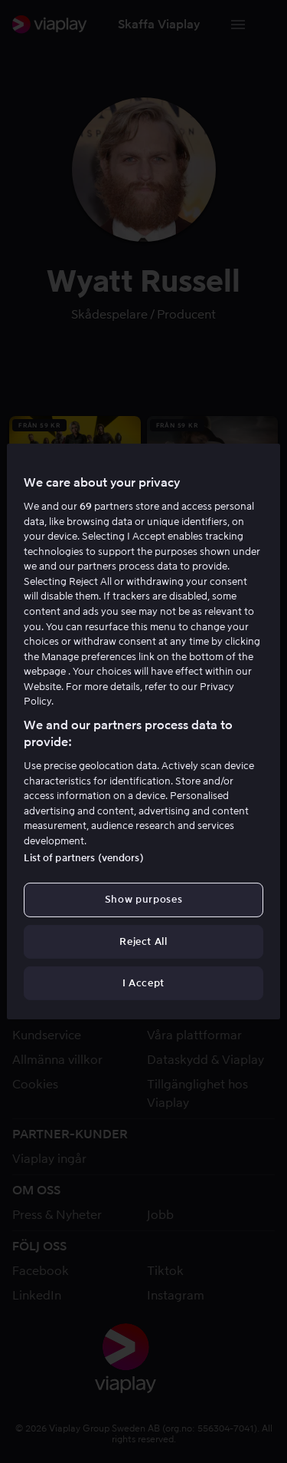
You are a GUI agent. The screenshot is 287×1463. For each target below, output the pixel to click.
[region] (143, 731)
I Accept (143, 983)
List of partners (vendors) (83, 858)
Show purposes (143, 899)
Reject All (143, 941)
